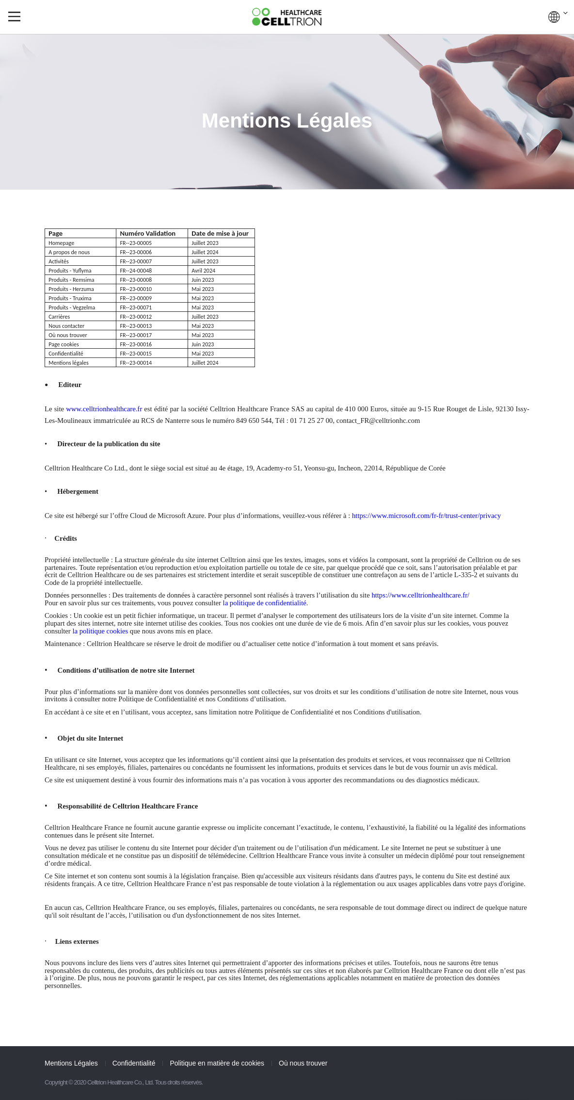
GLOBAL (558, 17)
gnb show (14, 16)
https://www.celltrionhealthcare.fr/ (420, 595)
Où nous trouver (303, 1063)
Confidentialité (134, 1063)
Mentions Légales (71, 1063)
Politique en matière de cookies (217, 1063)
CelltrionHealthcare (286, 17)
